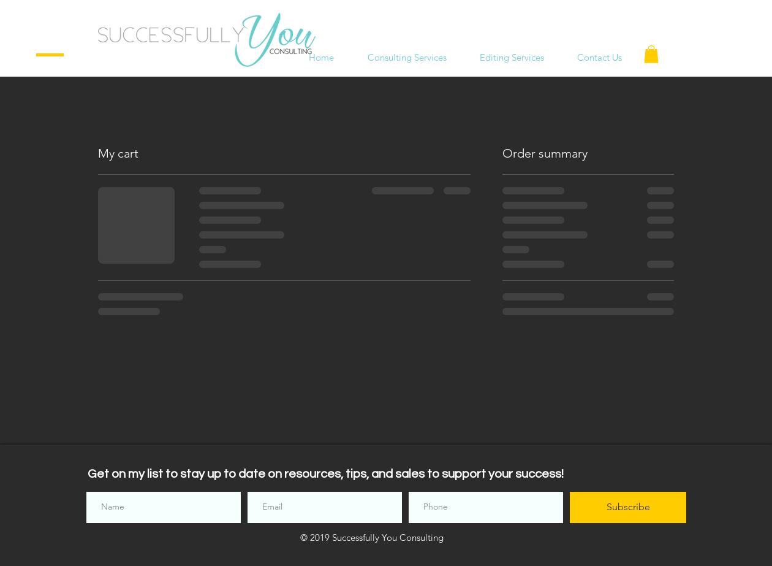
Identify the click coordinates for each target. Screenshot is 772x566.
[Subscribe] (628, 507)
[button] (651, 54)
